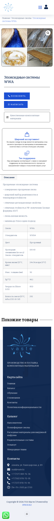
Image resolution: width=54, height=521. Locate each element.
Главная (6, 18)
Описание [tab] (9, 177)
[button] (48, 33)
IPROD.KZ (27, 505)
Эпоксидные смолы (21, 18)
